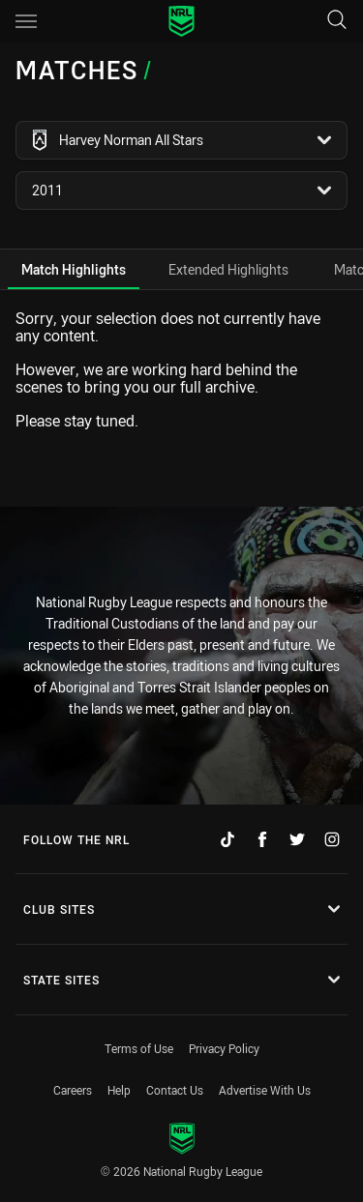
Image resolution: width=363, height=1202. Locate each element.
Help (119, 1090)
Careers (72, 1090)
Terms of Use (139, 1048)
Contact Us (174, 1090)
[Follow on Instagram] (332, 839)
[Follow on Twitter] (297, 839)
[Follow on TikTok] (227, 839)
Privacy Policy (224, 1048)
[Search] (337, 21)
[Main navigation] (26, 21)
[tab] (73, 269)
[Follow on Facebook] (262, 839)
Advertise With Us (265, 1090)
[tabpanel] (181, 369)
